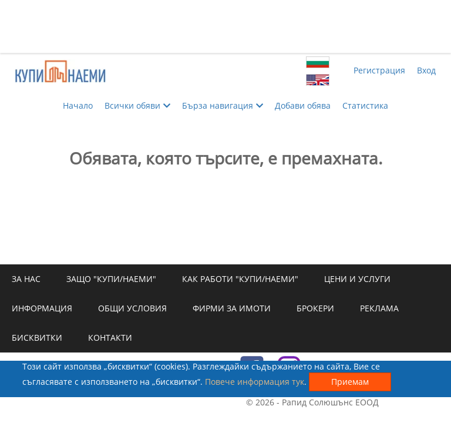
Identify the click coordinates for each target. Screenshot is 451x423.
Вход (426, 70)
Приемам (350, 381)
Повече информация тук (254, 381)
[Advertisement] (225, 26)
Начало (78, 105)
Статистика (365, 105)
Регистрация (379, 70)
